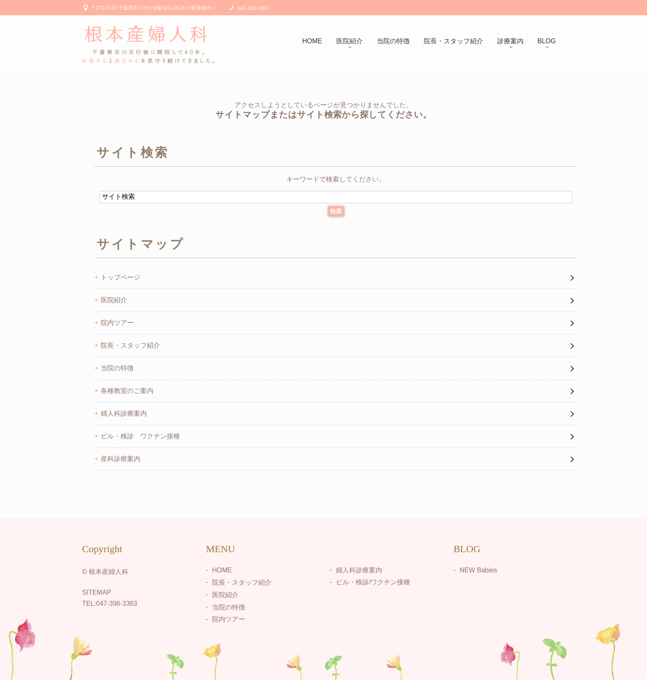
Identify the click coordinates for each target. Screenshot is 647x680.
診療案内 (510, 41)
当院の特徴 (393, 41)
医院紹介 (349, 41)
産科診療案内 (120, 458)
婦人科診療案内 (124, 413)
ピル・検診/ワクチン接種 (373, 582)
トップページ (120, 277)
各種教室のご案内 (127, 390)
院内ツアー (117, 322)
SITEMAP (96, 592)
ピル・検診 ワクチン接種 (140, 436)
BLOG (547, 41)
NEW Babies (478, 570)
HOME (312, 41)
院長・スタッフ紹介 (453, 41)
